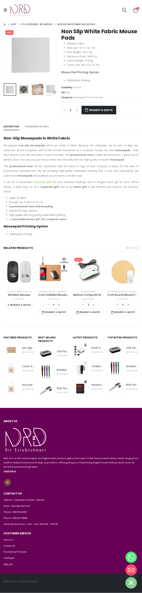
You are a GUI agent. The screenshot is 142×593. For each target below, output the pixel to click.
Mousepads (79, 97)
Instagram (7, 482)
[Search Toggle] (124, 10)
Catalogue (9, 558)
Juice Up (27, 291)
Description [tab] (11, 126)
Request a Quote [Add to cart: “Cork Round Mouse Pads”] (124, 312)
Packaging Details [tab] (37, 126)
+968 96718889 (19, 518)
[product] (19, 271)
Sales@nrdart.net (20, 506)
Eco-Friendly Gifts (62, 291)
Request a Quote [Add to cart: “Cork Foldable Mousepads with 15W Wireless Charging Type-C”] (55, 312)
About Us (8, 539)
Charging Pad (45, 291)
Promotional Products (15, 552)
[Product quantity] (70, 110)
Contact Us (9, 545)
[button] (127, 248)
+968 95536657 (19, 512)
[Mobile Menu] (6, 10)
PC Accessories (95, 97)
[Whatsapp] (131, 557)
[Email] (131, 570)
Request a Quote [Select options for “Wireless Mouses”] (20, 304)
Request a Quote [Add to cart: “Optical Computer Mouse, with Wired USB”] (90, 312)
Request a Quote (101, 110)
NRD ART (8, 564)
